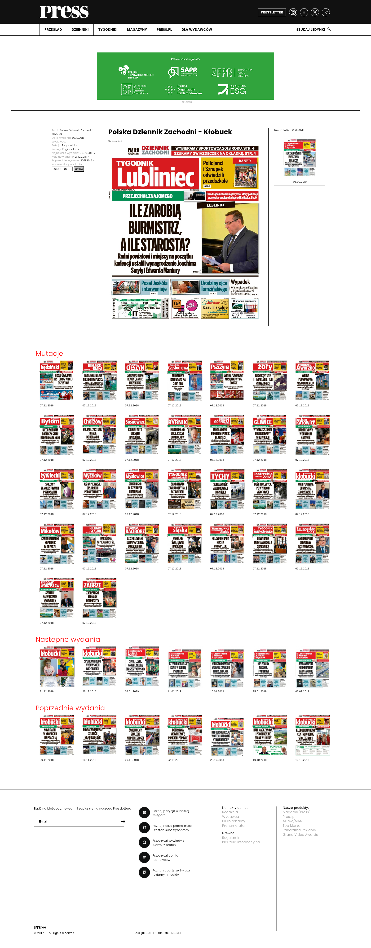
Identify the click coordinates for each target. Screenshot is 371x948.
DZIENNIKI (80, 29)
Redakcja (230, 812)
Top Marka (291, 825)
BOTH (150, 933)
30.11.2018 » (87, 160)
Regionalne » (70, 149)
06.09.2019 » (87, 153)
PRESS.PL (164, 29)
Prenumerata (233, 825)
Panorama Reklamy (299, 830)
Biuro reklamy (233, 821)
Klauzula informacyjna (241, 842)
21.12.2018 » (82, 157)
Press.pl (289, 816)
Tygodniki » (69, 145)
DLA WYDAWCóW (197, 29)
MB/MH (176, 933)
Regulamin (231, 837)
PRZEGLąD (53, 29)
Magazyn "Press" (296, 812)
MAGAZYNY (137, 29)
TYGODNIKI (108, 29)
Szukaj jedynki (310, 29)
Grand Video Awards (300, 834)
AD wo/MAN (292, 821)
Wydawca (230, 816)
